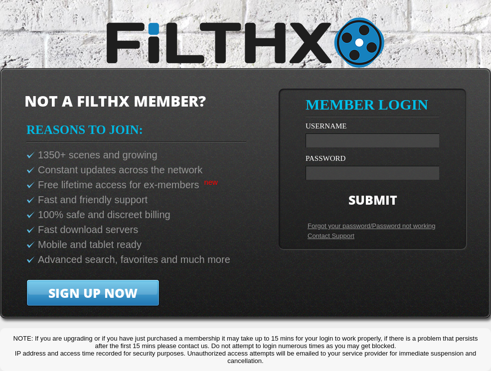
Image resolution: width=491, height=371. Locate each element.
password (325, 158)
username (326, 126)
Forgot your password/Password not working (372, 226)
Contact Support (331, 236)
